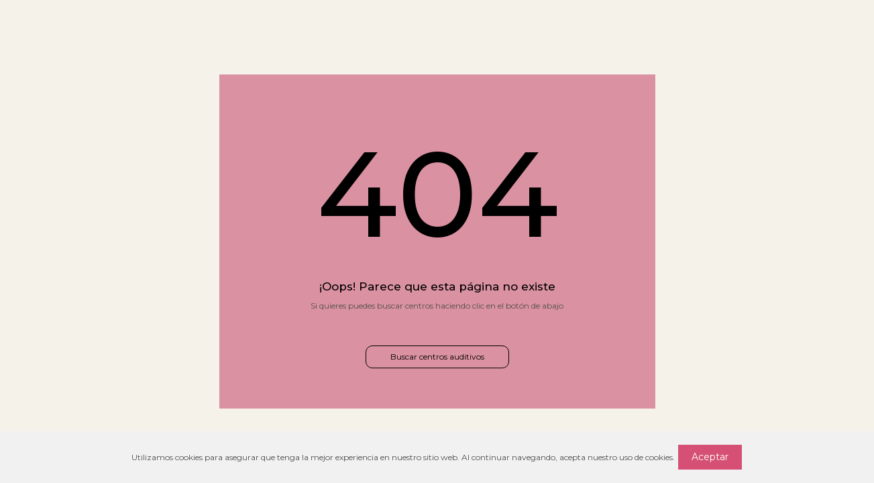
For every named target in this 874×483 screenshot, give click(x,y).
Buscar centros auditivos (437, 357)
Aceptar (710, 457)
